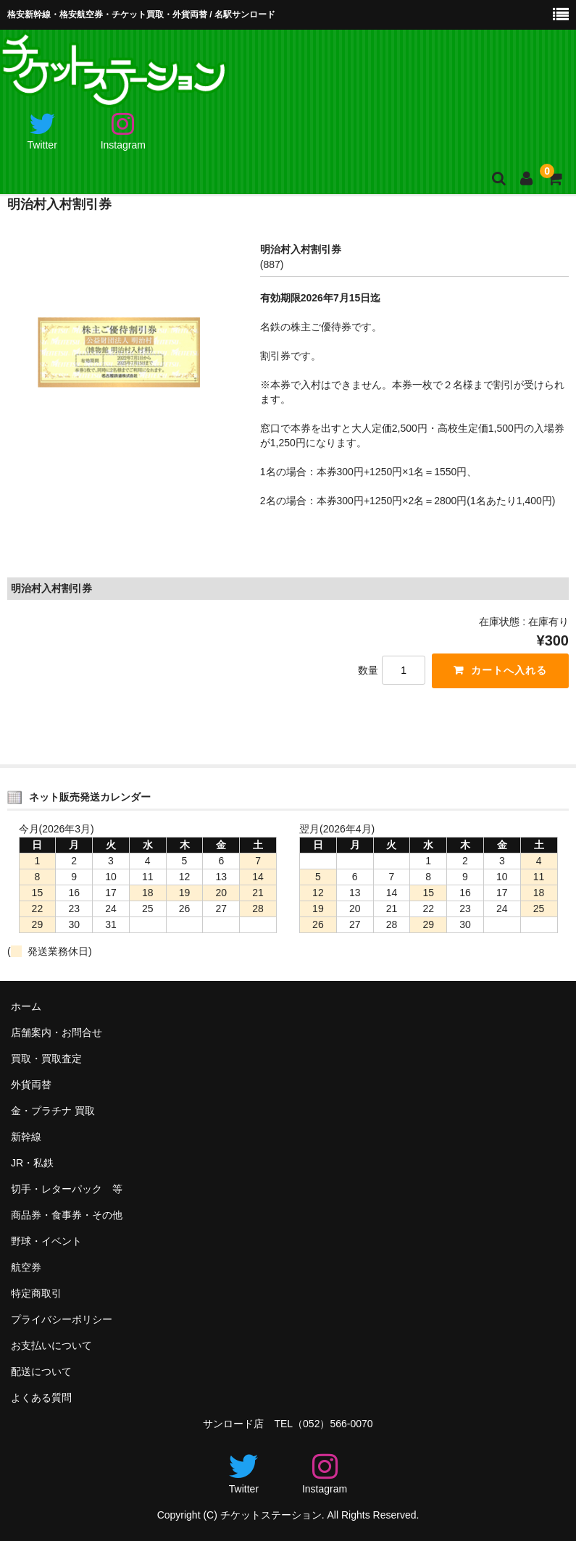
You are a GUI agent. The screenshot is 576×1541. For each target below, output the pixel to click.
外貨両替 (31, 1085)
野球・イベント (46, 1241)
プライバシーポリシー (61, 1319)
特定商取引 (36, 1293)
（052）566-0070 (333, 1423)
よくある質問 (41, 1397)
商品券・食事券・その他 (66, 1215)
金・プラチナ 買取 (53, 1111)
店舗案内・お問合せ (56, 1033)
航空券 (26, 1267)
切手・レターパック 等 (66, 1189)
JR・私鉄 (32, 1163)
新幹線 (26, 1137)
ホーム (26, 1007)
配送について (41, 1371)
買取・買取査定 (46, 1059)
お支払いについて (51, 1345)
